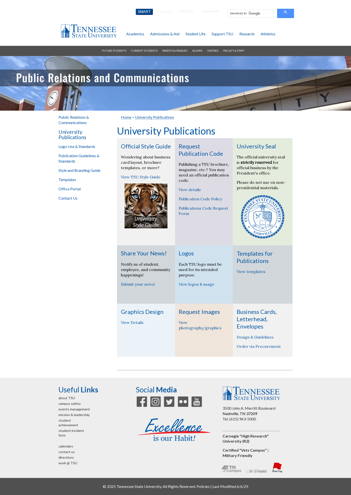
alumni (197, 50)
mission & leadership (74, 415)
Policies (203, 486)
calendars (65, 446)
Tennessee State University (89, 30)
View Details (132, 322)
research (246, 33)
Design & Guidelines (255, 337)
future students (114, 50)
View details (190, 189)
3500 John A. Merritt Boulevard (249, 408)
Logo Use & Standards (76, 146)
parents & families (174, 50)
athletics (268, 33)
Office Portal (69, 188)
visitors (212, 50)
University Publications (72, 134)
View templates (251, 271)
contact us (66, 452)
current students (144, 50)
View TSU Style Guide (140, 177)
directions (66, 457)
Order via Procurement (259, 346)
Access (166, 11)
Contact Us (68, 198)
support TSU (222, 33)
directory (186, 11)
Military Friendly (238, 455)
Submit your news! (138, 284)
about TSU (66, 398)
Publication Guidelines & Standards (78, 158)
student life (195, 33)
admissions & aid (164, 33)
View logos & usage (196, 284)
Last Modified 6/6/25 (230, 486)
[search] (250, 13)
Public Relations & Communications (73, 120)
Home (126, 117)
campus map (210, 11)
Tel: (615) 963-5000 (239, 419)
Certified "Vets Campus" (245, 450)
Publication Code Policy (200, 198)
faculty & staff (233, 50)
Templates (67, 179)
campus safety (69, 403)
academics (135, 33)
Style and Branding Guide (79, 170)
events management (74, 409)
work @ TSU (67, 463)
